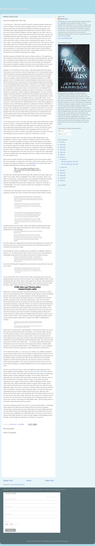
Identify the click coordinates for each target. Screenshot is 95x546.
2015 (61, 178)
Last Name (8, 514)
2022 (61, 149)
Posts (61, 131)
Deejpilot (53, 541)
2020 (61, 154)
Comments (63, 134)
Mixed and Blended (14, 9)
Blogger (66, 541)
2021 (61, 152)
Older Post (49, 481)
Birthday (7, 521)
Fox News (21, 277)
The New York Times (40, 371)
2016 (61, 175)
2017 (61, 173)
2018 (61, 170)
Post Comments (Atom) (18, 484)
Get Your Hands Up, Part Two (69, 161)
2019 (61, 157)
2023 (61, 147)
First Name (8, 506)
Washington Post (34, 163)
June (63, 159)
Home (29, 481)
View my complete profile (65, 38)
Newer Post (8, 481)
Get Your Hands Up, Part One (69, 164)
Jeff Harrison (64, 19)
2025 (61, 142)
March (63, 167)
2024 (61, 144)
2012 (61, 180)
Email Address (10, 499)
